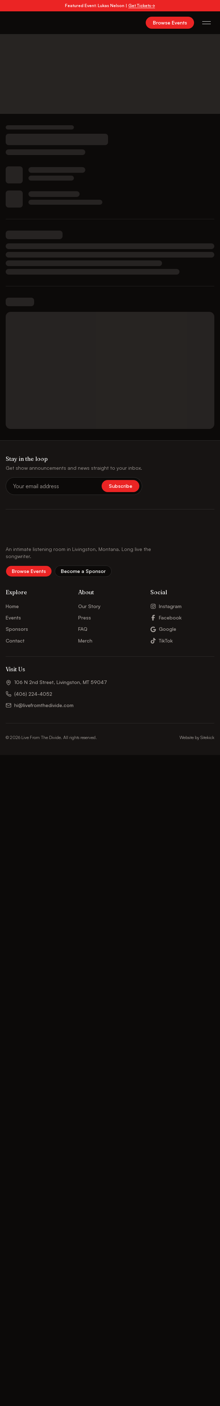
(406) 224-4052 (29, 694)
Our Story (89, 606)
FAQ (82, 629)
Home (12, 606)
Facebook (166, 617)
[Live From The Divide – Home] (25, 23)
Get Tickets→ (141, 5)
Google (163, 629)
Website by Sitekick (196, 737)
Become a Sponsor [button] (83, 571)
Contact (15, 641)
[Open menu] (206, 23)
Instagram (166, 606)
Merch (85, 641)
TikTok (161, 641)
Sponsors (17, 629)
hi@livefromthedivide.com (40, 705)
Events (13, 617)
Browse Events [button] (170, 23)
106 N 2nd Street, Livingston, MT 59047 (56, 682)
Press (84, 617)
